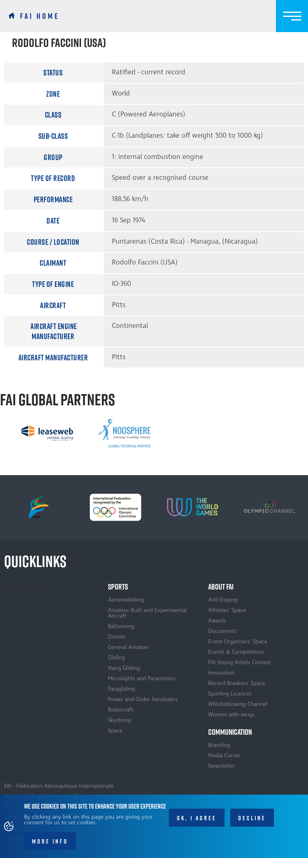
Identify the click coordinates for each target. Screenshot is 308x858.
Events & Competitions (236, 652)
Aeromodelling (126, 600)
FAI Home (40, 16)
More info (50, 845)
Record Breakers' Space (236, 683)
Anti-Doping (223, 600)
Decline (252, 821)
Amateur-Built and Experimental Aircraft (147, 613)
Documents (222, 631)
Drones (117, 636)
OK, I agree (197, 821)
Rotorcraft (120, 710)
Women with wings (231, 714)
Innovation (221, 673)
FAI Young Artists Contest (239, 662)
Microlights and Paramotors (142, 678)
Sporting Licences (229, 693)
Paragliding (121, 689)
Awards (217, 620)
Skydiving (119, 720)
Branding (219, 745)
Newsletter (221, 766)
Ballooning (121, 626)
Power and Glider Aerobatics (143, 699)
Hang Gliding (124, 668)
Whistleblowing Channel (237, 704)
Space (115, 730)
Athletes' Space (227, 610)
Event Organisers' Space (237, 641)
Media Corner (224, 755)
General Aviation (128, 647)
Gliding (116, 657)
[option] (47, 433)
